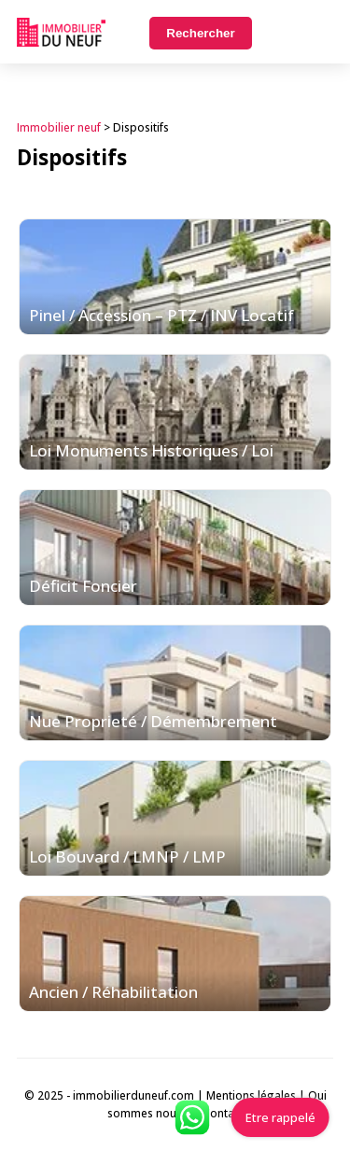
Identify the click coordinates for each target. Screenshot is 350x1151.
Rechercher (200, 33)
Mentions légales (251, 1095)
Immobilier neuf (59, 126)
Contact (223, 1112)
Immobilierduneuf (61, 31)
